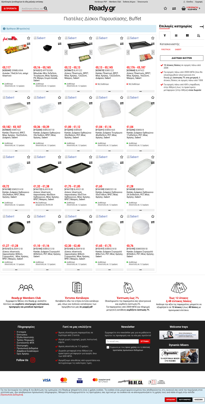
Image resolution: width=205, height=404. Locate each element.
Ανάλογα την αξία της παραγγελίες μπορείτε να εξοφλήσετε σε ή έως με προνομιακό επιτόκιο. (179, 304)
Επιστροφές (22, 345)
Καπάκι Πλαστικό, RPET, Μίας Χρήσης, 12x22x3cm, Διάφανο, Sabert (108, 75)
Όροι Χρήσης (23, 354)
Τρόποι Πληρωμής (25, 340)
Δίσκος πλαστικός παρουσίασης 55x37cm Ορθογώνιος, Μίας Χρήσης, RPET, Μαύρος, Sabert (77, 196)
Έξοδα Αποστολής (25, 337)
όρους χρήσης (131, 347)
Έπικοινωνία (143, 2)
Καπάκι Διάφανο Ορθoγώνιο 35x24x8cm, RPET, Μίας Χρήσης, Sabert (15, 194)
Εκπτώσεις (22, 334)
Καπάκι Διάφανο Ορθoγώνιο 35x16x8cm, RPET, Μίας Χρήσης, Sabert (46, 135)
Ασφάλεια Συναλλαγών (28, 351)
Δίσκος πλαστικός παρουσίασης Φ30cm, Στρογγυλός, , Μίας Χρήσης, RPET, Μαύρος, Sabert (15, 255)
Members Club (115, 2)
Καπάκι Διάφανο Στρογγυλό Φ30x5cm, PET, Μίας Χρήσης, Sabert (47, 254)
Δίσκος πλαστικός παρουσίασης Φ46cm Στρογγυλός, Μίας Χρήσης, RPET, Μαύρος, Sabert (77, 255)
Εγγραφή (198, 2)
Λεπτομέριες (185, 400)
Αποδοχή (170, 400)
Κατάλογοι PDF (101, 2)
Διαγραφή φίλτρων (182, 58)
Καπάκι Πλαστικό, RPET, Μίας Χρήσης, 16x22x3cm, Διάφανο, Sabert (14, 135)
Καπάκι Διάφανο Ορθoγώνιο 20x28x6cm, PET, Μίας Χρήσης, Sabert (78, 135)
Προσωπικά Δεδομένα (27, 348)
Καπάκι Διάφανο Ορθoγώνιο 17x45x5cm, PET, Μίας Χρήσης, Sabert (140, 135)
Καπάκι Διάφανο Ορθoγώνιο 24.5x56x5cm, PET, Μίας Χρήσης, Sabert (140, 194)
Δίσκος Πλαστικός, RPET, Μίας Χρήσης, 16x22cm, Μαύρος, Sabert (138, 75)
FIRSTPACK (165, 49)
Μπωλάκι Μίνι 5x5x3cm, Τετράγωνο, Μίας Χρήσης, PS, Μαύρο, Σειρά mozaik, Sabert (45, 77)
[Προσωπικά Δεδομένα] (12, 394)
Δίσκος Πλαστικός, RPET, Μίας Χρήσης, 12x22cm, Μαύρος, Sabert (76, 75)
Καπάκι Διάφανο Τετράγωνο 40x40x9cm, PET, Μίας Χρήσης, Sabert (109, 135)
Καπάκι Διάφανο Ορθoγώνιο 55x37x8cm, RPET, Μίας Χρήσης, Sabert (109, 194)
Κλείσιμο (199, 400)
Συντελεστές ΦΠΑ (25, 343)
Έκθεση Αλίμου (129, 2)
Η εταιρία (21, 332)
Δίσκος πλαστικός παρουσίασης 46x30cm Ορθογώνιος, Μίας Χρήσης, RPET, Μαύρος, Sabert (46, 196)
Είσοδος (190, 2)
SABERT (178, 49)
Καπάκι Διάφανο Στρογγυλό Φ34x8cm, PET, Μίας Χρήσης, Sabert (140, 254)
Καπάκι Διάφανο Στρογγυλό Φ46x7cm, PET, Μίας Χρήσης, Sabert (109, 254)
